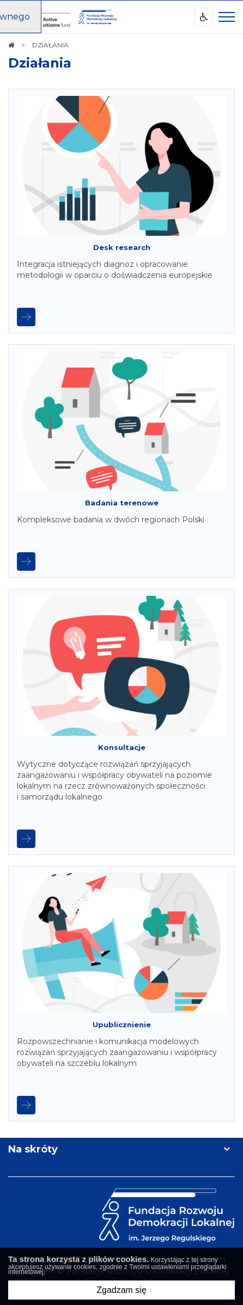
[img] (97, 17)
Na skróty (33, 1149)
